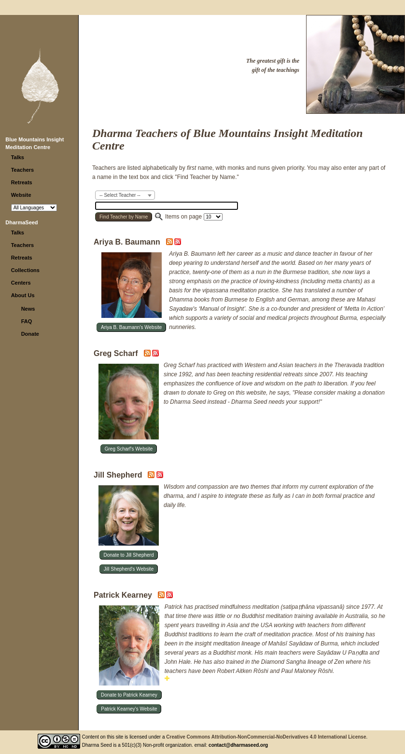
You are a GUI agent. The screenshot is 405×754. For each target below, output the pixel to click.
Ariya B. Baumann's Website (131, 327)
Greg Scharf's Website (129, 449)
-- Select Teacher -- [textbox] (119, 195)
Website (21, 195)
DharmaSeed (21, 222)
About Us (23, 295)
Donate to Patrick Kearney (129, 695)
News (28, 309)
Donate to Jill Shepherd (129, 555)
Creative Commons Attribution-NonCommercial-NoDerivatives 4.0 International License (266, 737)
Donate (30, 334)
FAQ (26, 321)
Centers (21, 283)
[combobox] (125, 195)
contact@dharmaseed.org (238, 745)
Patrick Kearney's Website (129, 709)
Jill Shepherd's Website (129, 569)
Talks (17, 157)
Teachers (22, 170)
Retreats (21, 182)
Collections (25, 270)
